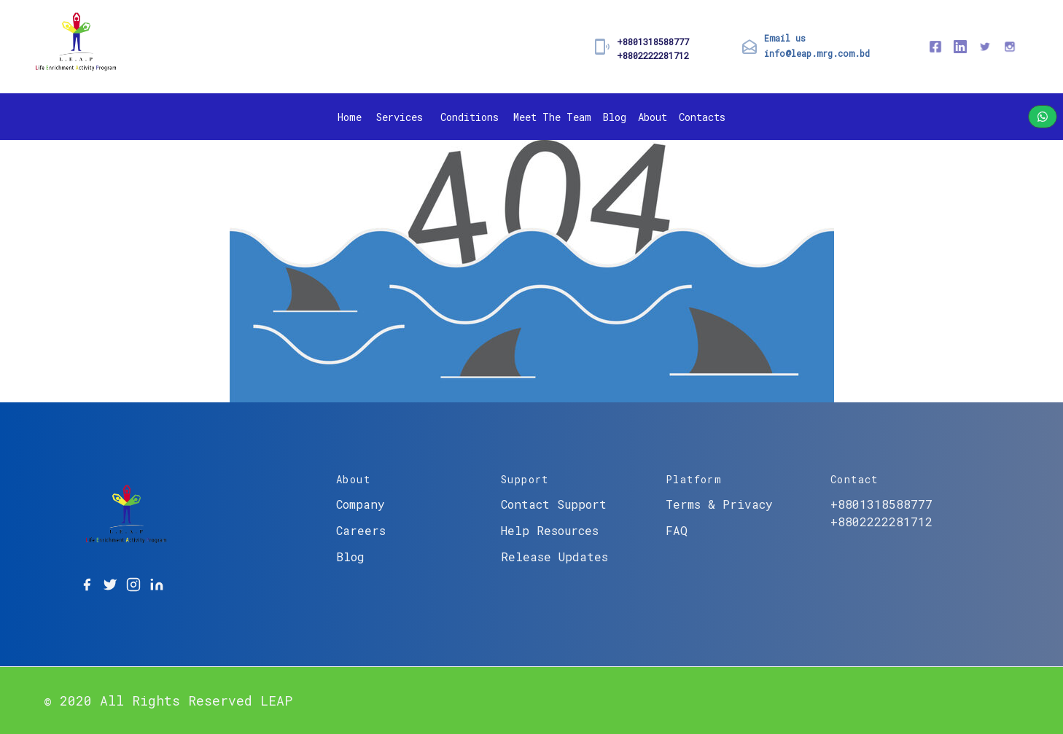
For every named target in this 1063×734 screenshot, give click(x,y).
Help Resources (550, 530)
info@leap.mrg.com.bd (817, 53)
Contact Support (554, 504)
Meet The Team (552, 117)
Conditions (469, 117)
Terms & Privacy (719, 504)
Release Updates (554, 556)
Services (399, 117)
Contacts (702, 117)
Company (360, 504)
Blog (614, 117)
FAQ (677, 530)
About (652, 117)
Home (350, 117)
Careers (361, 530)
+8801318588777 (653, 41)
